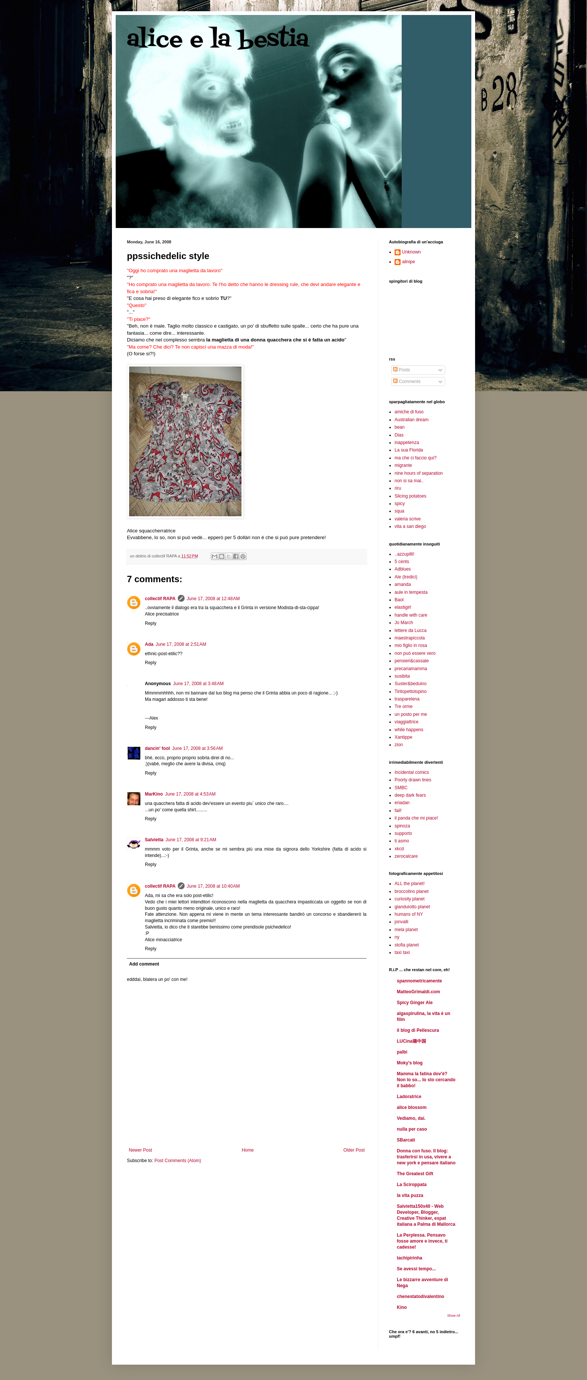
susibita (402, 676)
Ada (149, 644)
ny (397, 937)
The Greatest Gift (415, 1173)
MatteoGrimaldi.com (418, 991)
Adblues (403, 569)
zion (399, 744)
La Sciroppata (411, 1184)
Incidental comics (412, 772)
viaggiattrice (407, 721)
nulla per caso (412, 1129)
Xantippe (403, 737)
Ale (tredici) (406, 577)
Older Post (354, 1150)
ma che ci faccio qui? (416, 457)
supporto (403, 833)
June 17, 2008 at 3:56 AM (197, 748)
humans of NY (409, 914)
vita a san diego (410, 526)
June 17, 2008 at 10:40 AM (213, 886)
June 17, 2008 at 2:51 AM (181, 644)
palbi (402, 1052)
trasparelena (407, 699)
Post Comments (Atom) (177, 1160)
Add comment (144, 964)
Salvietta (154, 839)
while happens (409, 729)
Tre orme (404, 706)
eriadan (402, 802)
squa (399, 511)
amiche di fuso (409, 411)
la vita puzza (410, 1195)
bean (400, 427)
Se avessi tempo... (416, 1268)
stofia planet (407, 945)
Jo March (404, 622)
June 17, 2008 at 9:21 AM (190, 839)
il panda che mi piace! (416, 818)
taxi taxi (402, 952)
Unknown (411, 252)
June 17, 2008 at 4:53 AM (190, 794)
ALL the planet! (410, 883)
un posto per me (411, 714)
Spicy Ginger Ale (415, 1002)
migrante (403, 465)
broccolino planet (412, 891)
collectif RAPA (160, 598)
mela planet (406, 929)
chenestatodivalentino (420, 1296)
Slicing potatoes (410, 496)
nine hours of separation (419, 473)
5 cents (402, 561)
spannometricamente (419, 981)
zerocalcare (406, 856)
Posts (401, 370)
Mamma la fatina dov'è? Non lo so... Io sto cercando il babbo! (426, 1079)
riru (398, 488)
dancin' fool (157, 748)
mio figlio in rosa (411, 645)
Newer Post (140, 1150)
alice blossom (411, 1107)
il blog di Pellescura (418, 1030)
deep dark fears (410, 795)
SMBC (401, 787)
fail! (398, 810)
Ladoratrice (409, 1096)
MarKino (154, 794)
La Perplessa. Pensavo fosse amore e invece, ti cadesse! (422, 1241)
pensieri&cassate (412, 660)
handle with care (411, 615)
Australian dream (412, 419)
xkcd (399, 848)
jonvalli (401, 921)
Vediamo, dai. (411, 1118)
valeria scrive (408, 519)
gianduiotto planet (412, 906)
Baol (399, 599)
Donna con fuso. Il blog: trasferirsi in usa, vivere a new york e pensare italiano (426, 1156)
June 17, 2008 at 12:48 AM (213, 598)
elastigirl (403, 607)
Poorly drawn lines (413, 779)
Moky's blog (410, 1063)
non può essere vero (415, 653)
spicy (400, 503)
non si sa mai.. (409, 480)
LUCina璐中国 (411, 1041)
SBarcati (406, 1140)
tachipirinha (409, 1258)
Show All (453, 1315)
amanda (403, 584)
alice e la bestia (218, 40)
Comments (406, 381)
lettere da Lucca (410, 630)
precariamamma (411, 668)
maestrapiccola (410, 638)
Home (248, 1150)
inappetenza (407, 442)
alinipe (408, 261)
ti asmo (402, 840)
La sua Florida (409, 450)
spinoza (402, 826)
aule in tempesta (411, 592)
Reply (150, 623)
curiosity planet (410, 899)
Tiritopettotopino (411, 691)
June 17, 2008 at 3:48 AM (198, 683)
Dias (399, 435)
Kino (402, 1307)
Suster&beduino (410, 683)
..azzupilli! (404, 554)
